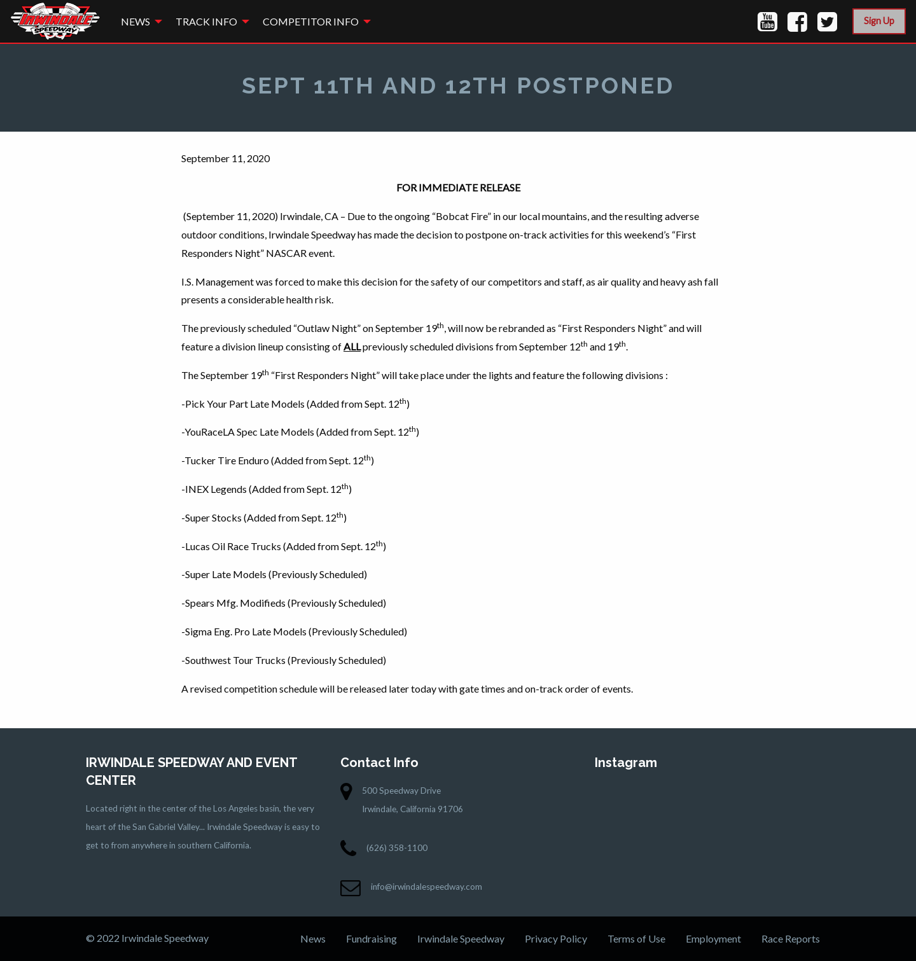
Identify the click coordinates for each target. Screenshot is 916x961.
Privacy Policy (556, 938)
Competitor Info (311, 21)
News (135, 21)
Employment (713, 938)
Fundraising (371, 938)
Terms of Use (636, 938)
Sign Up (879, 20)
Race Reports (790, 938)
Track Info (206, 21)
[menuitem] (138, 21)
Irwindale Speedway (460, 938)
